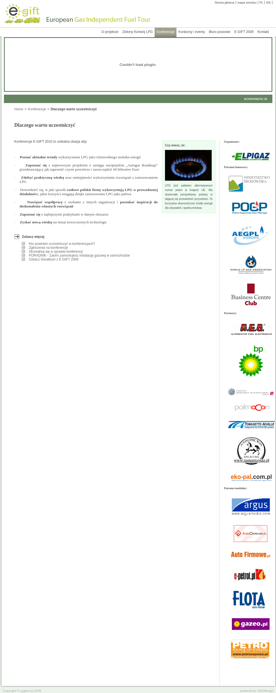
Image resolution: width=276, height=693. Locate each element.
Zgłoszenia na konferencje (49, 248)
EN (268, 2)
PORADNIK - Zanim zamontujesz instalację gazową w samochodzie (80, 255)
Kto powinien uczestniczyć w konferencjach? (62, 244)
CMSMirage (265, 690)
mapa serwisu (246, 2)
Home (18, 109)
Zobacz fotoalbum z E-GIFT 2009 (54, 259)
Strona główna (224, 2)
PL (261, 2)
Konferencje (37, 109)
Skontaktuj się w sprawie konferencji (56, 252)
